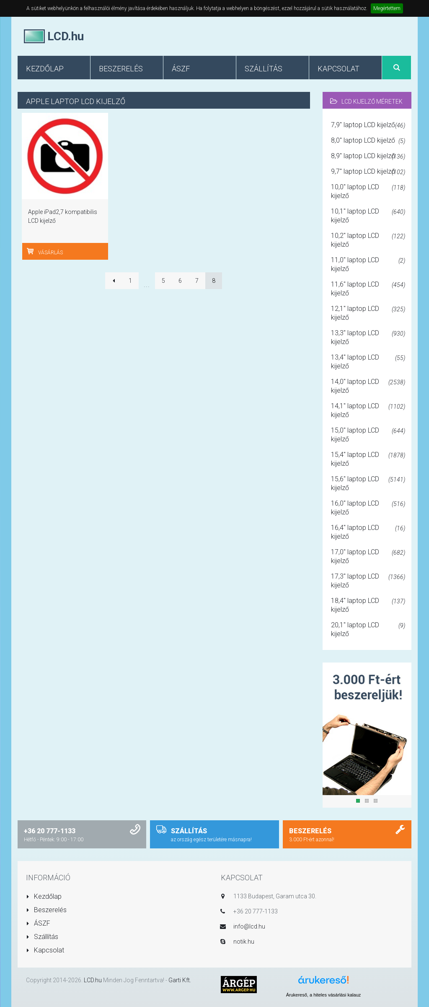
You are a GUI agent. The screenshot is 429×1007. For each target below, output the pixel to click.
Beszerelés (46, 910)
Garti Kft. (179, 980)
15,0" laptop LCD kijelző (368, 434)
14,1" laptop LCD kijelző (368, 410)
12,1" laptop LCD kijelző (368, 313)
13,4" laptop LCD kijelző (368, 361)
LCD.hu (93, 980)
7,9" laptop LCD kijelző (368, 125)
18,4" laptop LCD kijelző (368, 605)
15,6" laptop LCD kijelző (368, 483)
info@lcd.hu (249, 926)
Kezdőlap (44, 896)
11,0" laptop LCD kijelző (368, 264)
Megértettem (387, 8)
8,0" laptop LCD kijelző (368, 141)
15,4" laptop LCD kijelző (368, 459)
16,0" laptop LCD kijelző (368, 507)
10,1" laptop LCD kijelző (368, 215)
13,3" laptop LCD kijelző (368, 337)
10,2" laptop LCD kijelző (368, 240)
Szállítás (42, 937)
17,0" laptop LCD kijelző (368, 556)
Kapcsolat (45, 950)
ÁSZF (38, 923)
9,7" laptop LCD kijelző (368, 172)
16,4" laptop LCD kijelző (368, 532)
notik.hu (243, 941)
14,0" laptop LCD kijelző (368, 386)
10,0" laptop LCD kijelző (368, 191)
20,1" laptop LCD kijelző (368, 629)
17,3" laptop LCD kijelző (368, 580)
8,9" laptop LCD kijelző (368, 156)
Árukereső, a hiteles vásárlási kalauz (323, 994)
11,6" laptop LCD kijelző (368, 288)
